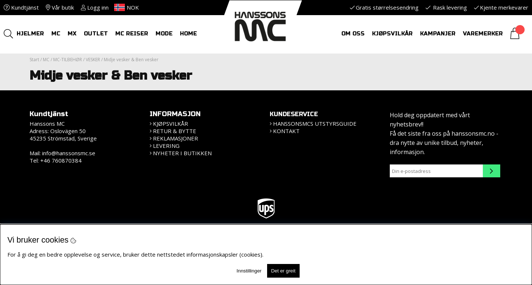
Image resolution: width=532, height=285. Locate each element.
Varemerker (483, 33)
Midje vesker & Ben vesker (131, 59)
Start (34, 59)
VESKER (93, 59)
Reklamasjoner (175, 138)
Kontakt (286, 131)
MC (55, 33)
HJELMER (30, 33)
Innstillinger (248, 271)
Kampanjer (438, 33)
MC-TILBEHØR (67, 59)
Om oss (353, 33)
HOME (188, 33)
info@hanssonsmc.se (68, 153)
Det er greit (283, 271)
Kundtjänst (21, 7)
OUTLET (96, 33)
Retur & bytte (174, 131)
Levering (166, 145)
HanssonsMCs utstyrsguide (315, 123)
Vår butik (60, 7)
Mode (164, 33)
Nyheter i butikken (182, 153)
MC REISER (131, 33)
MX (72, 33)
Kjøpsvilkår (392, 33)
